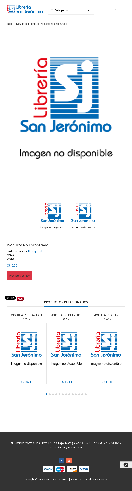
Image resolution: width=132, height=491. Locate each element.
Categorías (59, 10)
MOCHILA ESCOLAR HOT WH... (26, 316)
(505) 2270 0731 (86, 443)
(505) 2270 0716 (110, 443)
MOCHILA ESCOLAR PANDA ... (106, 316)
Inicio (10, 23)
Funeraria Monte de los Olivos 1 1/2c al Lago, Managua (43, 443)
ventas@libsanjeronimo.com (66, 447)
